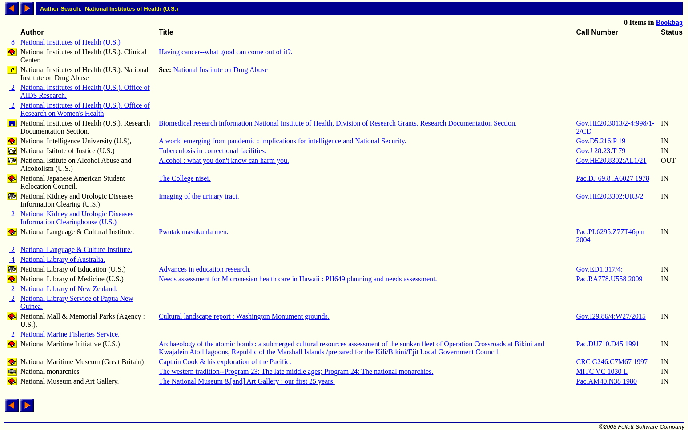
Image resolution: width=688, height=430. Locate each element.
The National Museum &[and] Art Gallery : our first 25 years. (247, 381)
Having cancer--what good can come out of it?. (226, 52)
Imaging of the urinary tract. (199, 196)
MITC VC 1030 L (602, 371)
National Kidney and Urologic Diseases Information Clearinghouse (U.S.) (76, 218)
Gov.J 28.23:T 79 (601, 150)
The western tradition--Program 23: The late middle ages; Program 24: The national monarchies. (296, 371)
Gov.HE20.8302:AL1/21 (611, 160)
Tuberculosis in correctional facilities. (212, 150)
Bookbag (669, 22)
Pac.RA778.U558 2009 (609, 279)
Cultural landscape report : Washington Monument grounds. (244, 316)
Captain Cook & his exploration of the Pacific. (225, 361)
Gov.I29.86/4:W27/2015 (611, 316)
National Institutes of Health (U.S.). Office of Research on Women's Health (85, 109)
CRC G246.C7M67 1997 (612, 361)
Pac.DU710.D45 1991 (608, 344)
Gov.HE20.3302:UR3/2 (610, 196)
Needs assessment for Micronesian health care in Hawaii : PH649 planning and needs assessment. (298, 279)
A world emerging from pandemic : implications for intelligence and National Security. (282, 141)
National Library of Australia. (62, 259)
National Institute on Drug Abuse (220, 69)
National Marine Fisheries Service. (70, 334)
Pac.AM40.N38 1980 (606, 381)
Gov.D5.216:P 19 (601, 141)
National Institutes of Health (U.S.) (70, 42)
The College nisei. (185, 178)
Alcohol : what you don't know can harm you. (224, 160)
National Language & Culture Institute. (76, 249)
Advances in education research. (205, 269)
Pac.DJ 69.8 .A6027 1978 (612, 178)
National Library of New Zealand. (68, 288)
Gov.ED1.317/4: (599, 269)
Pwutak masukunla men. (194, 231)
